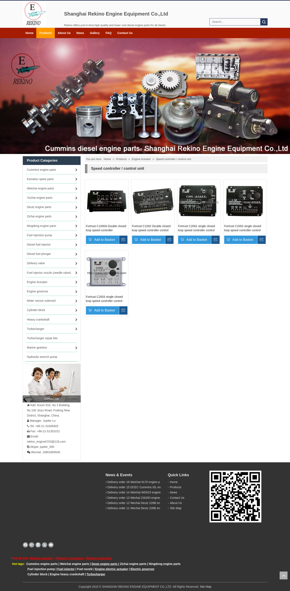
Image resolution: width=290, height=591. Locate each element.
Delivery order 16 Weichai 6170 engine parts (136, 482)
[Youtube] (51, 544)
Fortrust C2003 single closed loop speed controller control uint (104, 299)
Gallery (95, 33)
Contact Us (125, 33)
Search (263, 21)
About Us (64, 33)
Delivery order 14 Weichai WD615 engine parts (137, 492)
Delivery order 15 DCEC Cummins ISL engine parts (140, 487)
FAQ (108, 33)
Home (30, 33)
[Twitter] (44, 544)
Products (45, 33)
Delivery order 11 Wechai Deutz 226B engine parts (140, 508)
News (80, 33)
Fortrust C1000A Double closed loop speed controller (106, 228)
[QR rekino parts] (235, 496)
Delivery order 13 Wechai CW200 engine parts (137, 497)
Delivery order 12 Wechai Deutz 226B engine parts (140, 503)
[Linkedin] (38, 544)
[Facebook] (25, 544)
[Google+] (31, 544)
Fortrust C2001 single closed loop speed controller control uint (196, 228)
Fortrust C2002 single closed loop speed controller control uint (242, 228)
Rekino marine (41, 558)
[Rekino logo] (34, 13)
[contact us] (52, 383)
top (284, 575)
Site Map (175, 508)
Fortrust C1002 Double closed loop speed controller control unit (151, 228)
